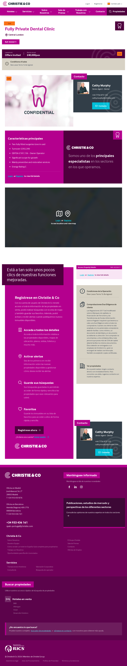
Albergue (16, 606)
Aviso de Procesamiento (30, 661)
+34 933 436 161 (17, 522)
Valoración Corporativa (44, 566)
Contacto (100, 11)
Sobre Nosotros (46, 11)
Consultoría (11, 570)
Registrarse (98, 4)
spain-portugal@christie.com (19, 526)
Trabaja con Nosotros (83, 11)
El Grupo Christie (74, 540)
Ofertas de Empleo (75, 550)
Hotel (15, 610)
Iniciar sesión (41, 437)
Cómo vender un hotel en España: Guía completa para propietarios (32, 546)
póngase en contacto (63, 630)
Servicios (28, 11)
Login (10, 176)
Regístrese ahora (29, 430)
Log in (87, 4)
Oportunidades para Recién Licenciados (22, 553)
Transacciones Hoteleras (16, 566)
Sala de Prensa (63, 11)
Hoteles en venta (22, 599)
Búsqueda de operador (44, 570)
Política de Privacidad (50, 661)
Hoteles (12, 11)
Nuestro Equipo (13, 543)
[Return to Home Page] (16, 3)
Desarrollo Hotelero (20, 613)
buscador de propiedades (41, 630)
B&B (14, 603)
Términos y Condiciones (70, 661)
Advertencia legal (12, 661)
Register (19, 176)
